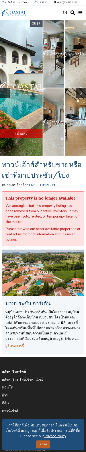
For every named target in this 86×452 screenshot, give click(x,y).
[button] (81, 93)
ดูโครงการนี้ (14, 345)
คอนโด (7, 387)
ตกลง (43, 444)
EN (65, 12)
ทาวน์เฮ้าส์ (10, 410)
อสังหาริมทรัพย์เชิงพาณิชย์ (22, 379)
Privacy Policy (55, 436)
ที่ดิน (5, 403)
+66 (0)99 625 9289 (65, 2)
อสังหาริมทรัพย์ (14, 371)
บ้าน (5, 395)
